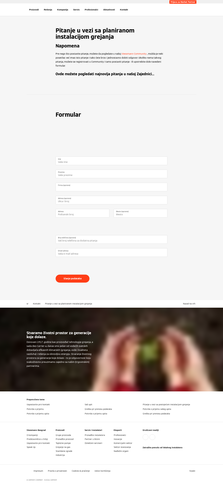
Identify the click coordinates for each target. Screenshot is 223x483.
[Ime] (111, 162)
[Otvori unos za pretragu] (195, 10)
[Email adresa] (111, 254)
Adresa (61, 211)
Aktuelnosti (109, 9)
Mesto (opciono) (122, 211)
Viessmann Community (134, 53)
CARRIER (53, 480)
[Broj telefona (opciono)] (111, 240)
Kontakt (124, 9)
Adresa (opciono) (64, 198)
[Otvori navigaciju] (17, 9)
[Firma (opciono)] (111, 188)
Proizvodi (34, 9)
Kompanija (62, 9)
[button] (190, 303)
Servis (76, 9)
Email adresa (63, 251)
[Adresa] (82, 214)
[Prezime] (111, 175)
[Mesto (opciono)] (140, 214)
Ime (59, 159)
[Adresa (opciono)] (111, 201)
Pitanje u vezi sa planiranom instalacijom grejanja (68, 303)
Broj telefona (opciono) (67, 238)
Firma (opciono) (64, 185)
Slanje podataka (72, 278)
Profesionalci (91, 9)
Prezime (61, 172)
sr (27, 303)
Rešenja (48, 9)
